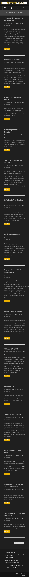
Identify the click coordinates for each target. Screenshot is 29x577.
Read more (6, 49)
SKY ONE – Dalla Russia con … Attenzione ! (13, 485)
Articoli (19, 23)
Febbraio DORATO (11, 349)
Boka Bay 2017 (9, 386)
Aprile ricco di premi (12, 234)
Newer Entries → (19, 542)
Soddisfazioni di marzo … (14, 311)
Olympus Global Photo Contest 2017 (13, 271)
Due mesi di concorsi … (13, 60)
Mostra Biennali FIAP (12, 414)
